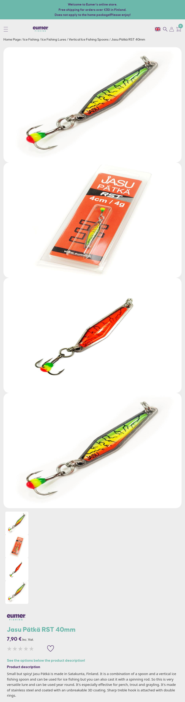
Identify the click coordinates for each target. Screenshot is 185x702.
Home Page (12, 39)
